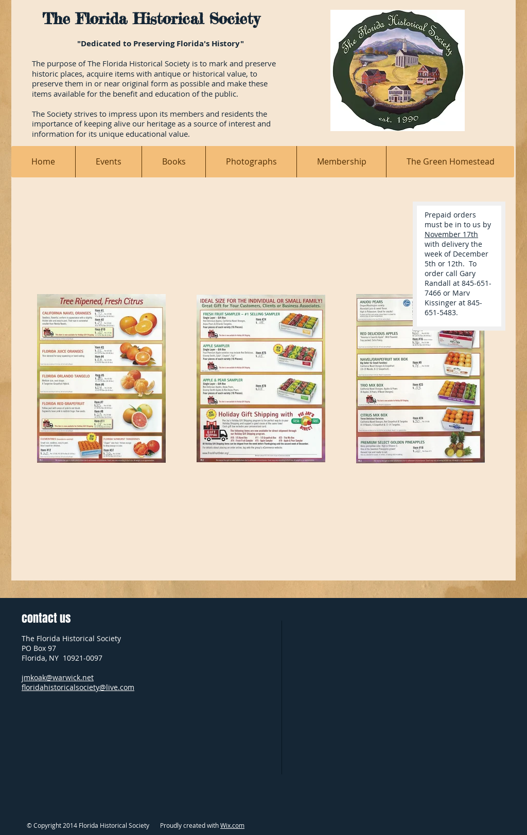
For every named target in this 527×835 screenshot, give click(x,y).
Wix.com (232, 825)
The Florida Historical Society (150, 18)
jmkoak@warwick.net (58, 677)
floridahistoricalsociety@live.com (78, 687)
